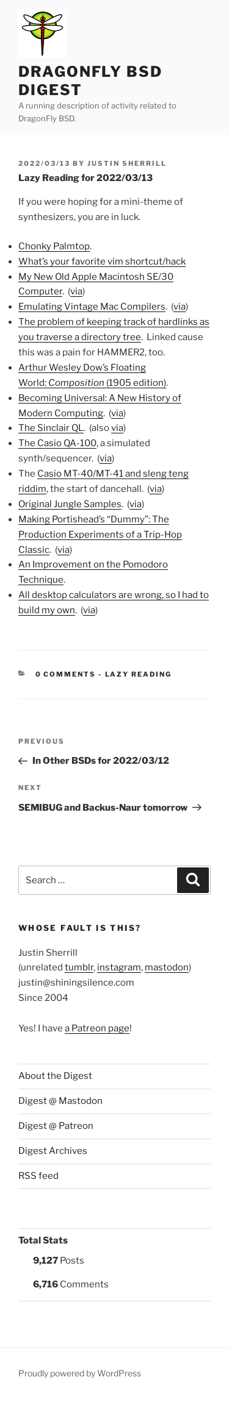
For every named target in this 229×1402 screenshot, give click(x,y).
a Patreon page (97, 1028)
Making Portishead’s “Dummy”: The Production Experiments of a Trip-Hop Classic (100, 534)
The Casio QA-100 (57, 443)
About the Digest (55, 1075)
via (76, 291)
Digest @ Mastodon (60, 1100)
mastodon (167, 967)
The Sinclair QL (51, 427)
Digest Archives (52, 1150)
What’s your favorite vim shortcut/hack (102, 261)
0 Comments (65, 674)
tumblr (79, 967)
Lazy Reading (138, 674)
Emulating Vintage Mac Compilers (91, 306)
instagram (119, 967)
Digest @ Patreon (55, 1125)
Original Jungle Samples (70, 504)
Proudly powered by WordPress (79, 1373)
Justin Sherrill (127, 163)
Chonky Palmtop (54, 246)
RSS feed (38, 1175)
